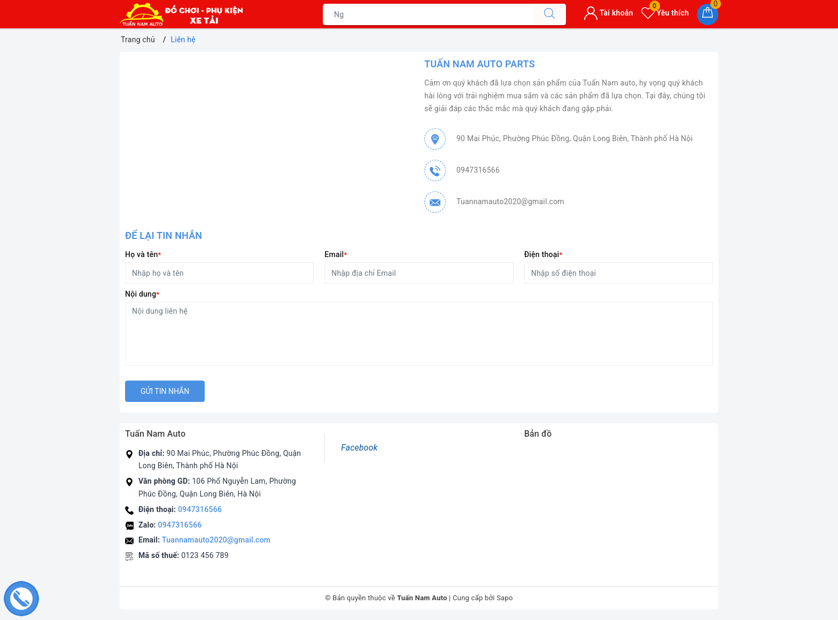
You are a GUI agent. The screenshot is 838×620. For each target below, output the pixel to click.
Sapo (504, 598)
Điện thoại (543, 254)
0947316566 (478, 170)
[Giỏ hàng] (707, 14)
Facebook (359, 448)
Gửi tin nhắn (165, 391)
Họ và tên (143, 254)
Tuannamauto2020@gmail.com (510, 201)
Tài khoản (608, 13)
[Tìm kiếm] (549, 14)
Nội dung (142, 294)
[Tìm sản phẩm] (428, 14)
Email (335, 254)
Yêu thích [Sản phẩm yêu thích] (665, 13)
